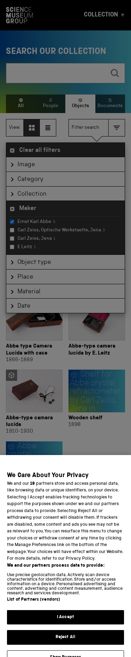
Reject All (65, 643)
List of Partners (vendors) (33, 605)
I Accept (65, 623)
